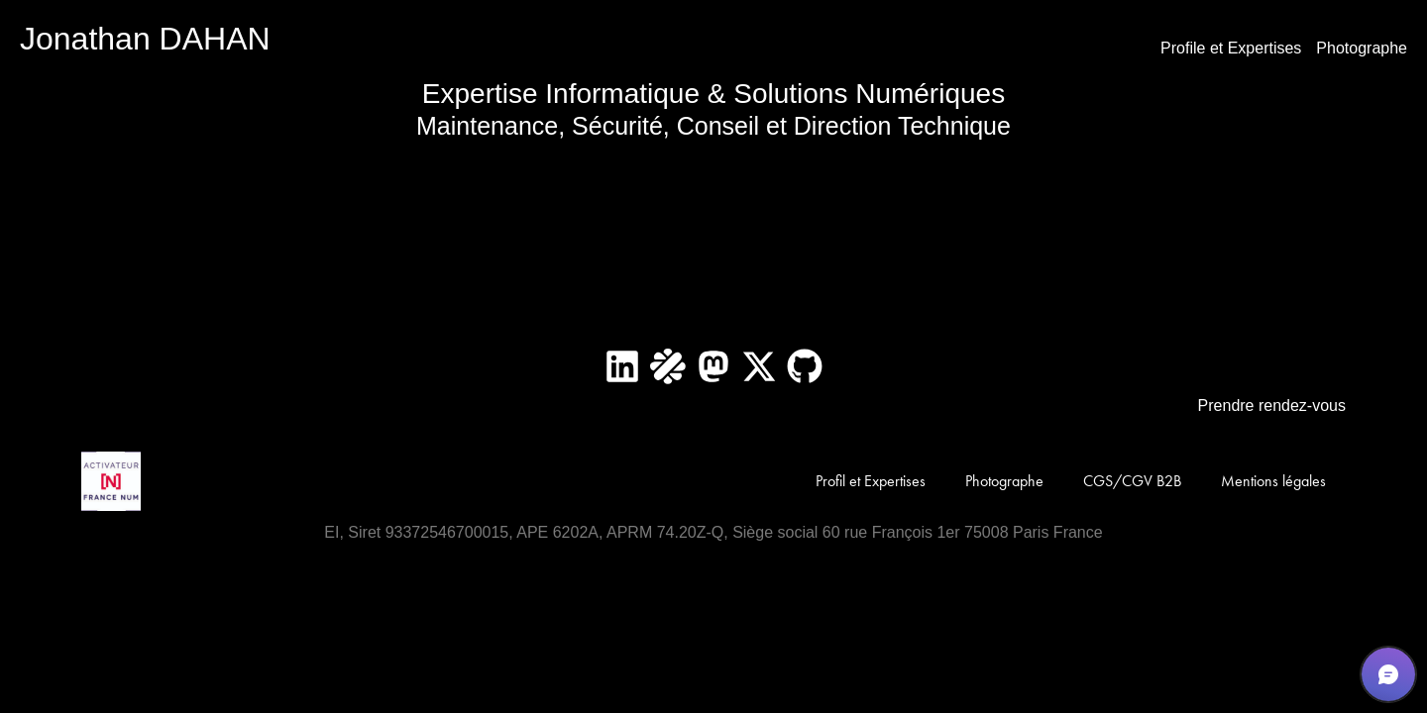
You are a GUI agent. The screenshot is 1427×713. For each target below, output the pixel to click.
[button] (1388, 674)
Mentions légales (1273, 480)
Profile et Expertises (1230, 48)
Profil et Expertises (871, 480)
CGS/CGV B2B (1132, 480)
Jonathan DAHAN (145, 38)
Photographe (1361, 48)
